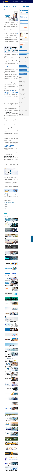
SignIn (24, 6)
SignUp (27, 6)
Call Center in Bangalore (22, 86)
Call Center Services (22, 77)
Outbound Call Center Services (23, 90)
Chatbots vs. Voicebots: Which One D (24, 62)
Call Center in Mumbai (22, 85)
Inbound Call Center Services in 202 (24, 61)
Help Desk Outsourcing (22, 93)
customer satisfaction (11, 90)
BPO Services (7, 202)
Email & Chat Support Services (23, 106)
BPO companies (15, 141)
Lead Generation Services (23, 101)
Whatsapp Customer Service (23, 113)
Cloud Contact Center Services (23, 110)
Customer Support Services (23, 105)
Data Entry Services (22, 98)
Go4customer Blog (10, 6)
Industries (17, 1)
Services (19, 1)
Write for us (22, 10)
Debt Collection (21, 114)
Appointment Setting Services (23, 97)
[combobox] (21, 22)
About (21, 1)
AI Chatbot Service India (22, 94)
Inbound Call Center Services (23, 89)
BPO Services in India (11, 202)
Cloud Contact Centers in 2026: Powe (24, 58)
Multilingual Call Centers (23, 109)
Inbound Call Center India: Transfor (24, 57)
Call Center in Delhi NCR (22, 82)
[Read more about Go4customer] (5, 1)
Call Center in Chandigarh (23, 81)
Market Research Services (23, 102)
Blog (22, 1)
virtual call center (16, 102)
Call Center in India (14, 1)
